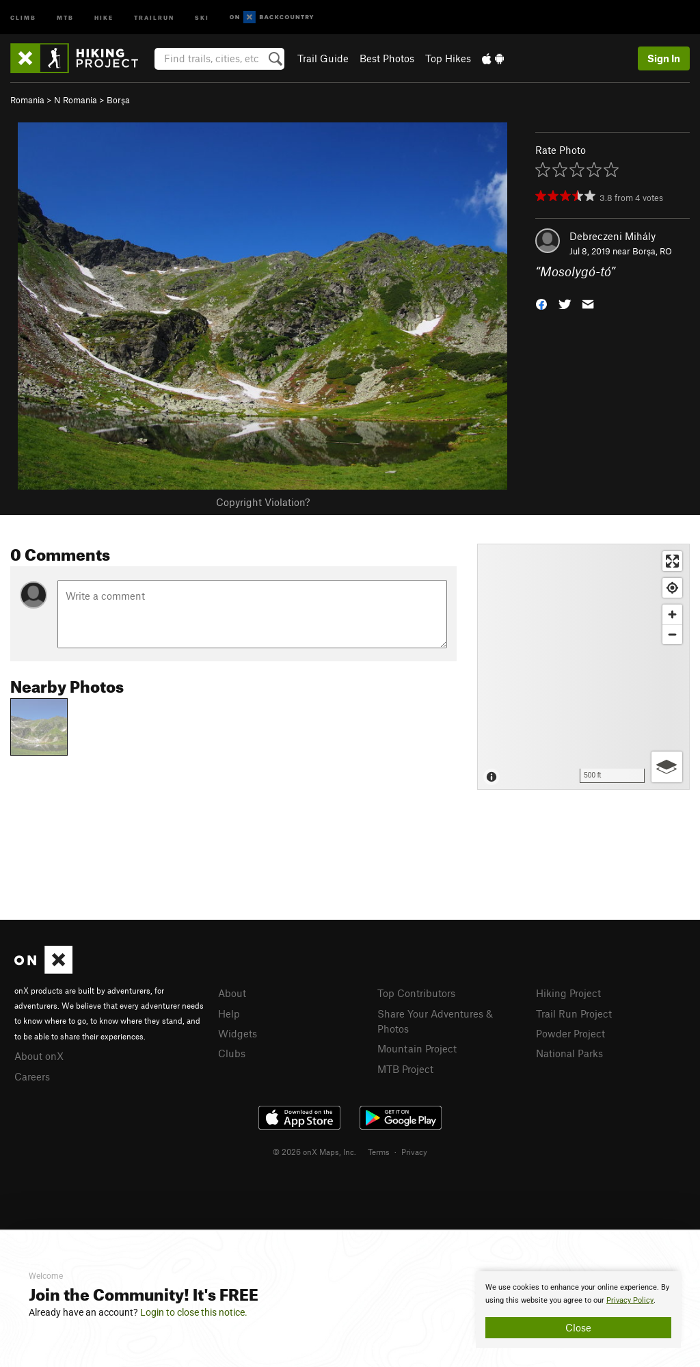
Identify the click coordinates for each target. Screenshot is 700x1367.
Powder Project (570, 1033)
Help (229, 1013)
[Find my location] (672, 588)
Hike (103, 16)
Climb (23, 16)
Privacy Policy (630, 1300)
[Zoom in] (672, 614)
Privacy (414, 1151)
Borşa (118, 99)
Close (578, 1327)
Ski (202, 16)
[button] (541, 303)
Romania (27, 99)
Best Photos (387, 58)
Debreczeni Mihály (612, 236)
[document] (578, 1309)
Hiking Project (568, 993)
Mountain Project (417, 1048)
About (232, 993)
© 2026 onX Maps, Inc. (314, 1151)
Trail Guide (323, 58)
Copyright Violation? (263, 502)
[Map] (583, 666)
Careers (32, 1076)
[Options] (666, 767)
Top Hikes (448, 58)
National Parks (569, 1053)
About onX (39, 1056)
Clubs (231, 1053)
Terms (379, 1151)
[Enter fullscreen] (672, 561)
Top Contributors (416, 993)
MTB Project (405, 1069)
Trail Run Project (574, 1013)
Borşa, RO (652, 250)
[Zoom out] (672, 634)
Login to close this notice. (193, 1312)
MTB (65, 16)
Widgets (237, 1033)
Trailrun (154, 16)
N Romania (75, 99)
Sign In (663, 58)
